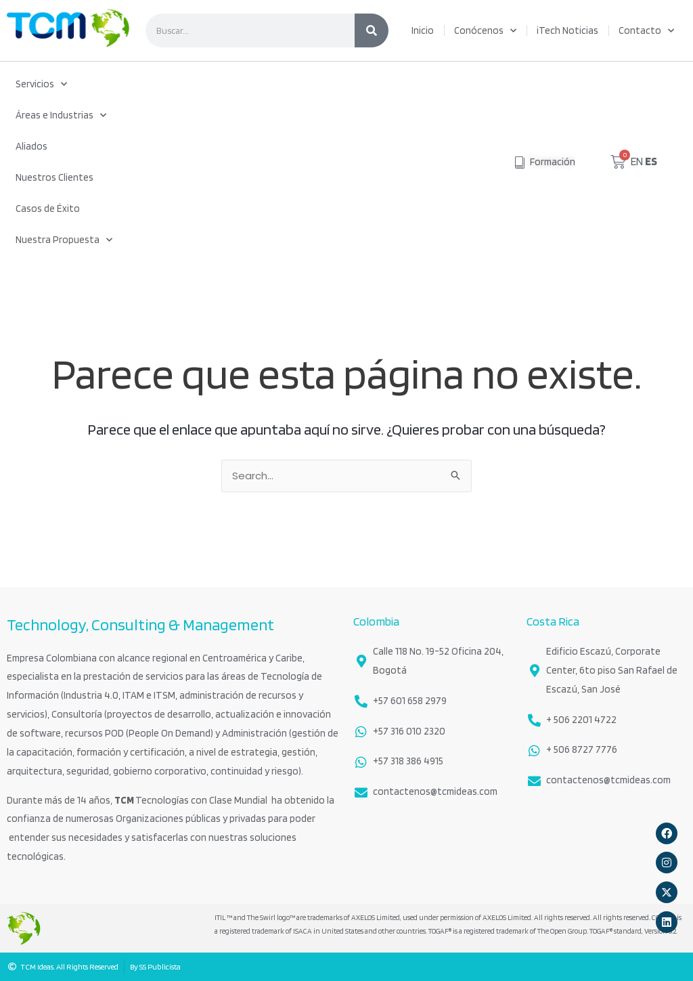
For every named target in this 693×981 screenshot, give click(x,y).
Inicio (422, 30)
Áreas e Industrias (61, 115)
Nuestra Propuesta (64, 240)
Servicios (41, 84)
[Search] (371, 30)
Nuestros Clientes (54, 177)
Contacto (646, 30)
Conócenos (485, 30)
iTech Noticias (567, 30)
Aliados (31, 146)
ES (651, 161)
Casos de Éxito (48, 208)
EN (637, 161)
